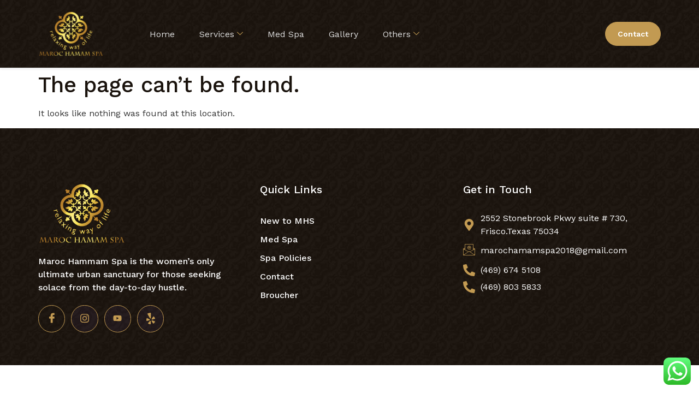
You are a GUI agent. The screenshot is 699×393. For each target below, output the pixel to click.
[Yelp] (151, 318)
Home (160, 34)
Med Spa (279, 34)
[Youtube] (118, 318)
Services (217, 34)
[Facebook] (52, 318)
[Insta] (85, 318)
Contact (633, 33)
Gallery (334, 34)
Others (389, 34)
